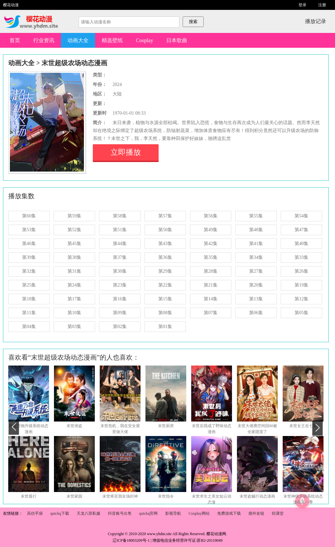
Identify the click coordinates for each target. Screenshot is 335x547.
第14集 (211, 298)
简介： (100, 122)
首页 (15, 40)
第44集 (120, 243)
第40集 (301, 243)
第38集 (74, 257)
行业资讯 (43, 40)
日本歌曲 (176, 40)
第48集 (256, 229)
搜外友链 (256, 513)
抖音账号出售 (120, 513)
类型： (100, 74)
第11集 (29, 312)
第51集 (120, 229)
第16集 (120, 298)
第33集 (301, 257)
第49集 (211, 229)
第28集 (211, 271)
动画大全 (78, 40)
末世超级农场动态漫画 (74, 63)
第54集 (301, 215)
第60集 (29, 215)
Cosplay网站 (199, 513)
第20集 (256, 285)
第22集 (165, 285)
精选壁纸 (112, 40)
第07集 (211, 312)
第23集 (120, 285)
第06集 (256, 312)
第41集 (256, 243)
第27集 (256, 271)
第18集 (29, 298)
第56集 (211, 215)
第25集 (29, 285)
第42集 (211, 243)
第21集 (211, 285)
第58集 (120, 215)
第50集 (165, 229)
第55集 (256, 215)
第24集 (74, 285)
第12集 (301, 298)
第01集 (165, 326)
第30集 (120, 271)
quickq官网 (148, 513)
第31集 (74, 271)
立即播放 (126, 152)
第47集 (301, 229)
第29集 (165, 271)
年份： (100, 84)
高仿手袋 (35, 513)
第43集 (165, 243)
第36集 (165, 257)
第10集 (74, 312)
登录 (302, 5)
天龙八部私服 (88, 513)
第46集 (29, 243)
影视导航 (173, 513)
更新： (100, 103)
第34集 (256, 257)
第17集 (74, 298)
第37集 (120, 257)
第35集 (211, 257)
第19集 (301, 285)
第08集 (165, 312)
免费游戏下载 (229, 513)
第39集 (29, 257)
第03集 (74, 326)
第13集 (256, 298)
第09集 (120, 312)
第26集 (301, 271)
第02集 (120, 326)
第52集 (74, 229)
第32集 (29, 271)
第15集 (165, 298)
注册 (322, 5)
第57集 (165, 215)
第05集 (301, 312)
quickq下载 (59, 513)
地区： (100, 94)
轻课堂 (278, 513)
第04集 (29, 326)
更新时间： (100, 114)
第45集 (74, 243)
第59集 (74, 215)
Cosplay (144, 40)
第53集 (29, 229)
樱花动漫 (11, 5)
